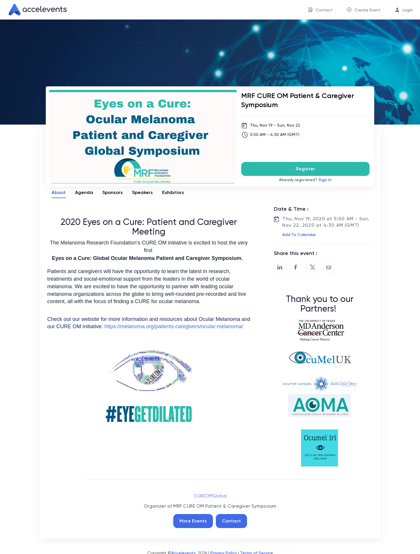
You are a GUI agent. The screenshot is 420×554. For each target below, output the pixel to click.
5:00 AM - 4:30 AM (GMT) (274, 134)
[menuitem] (320, 9)
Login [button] (407, 10)
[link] (35, 9)
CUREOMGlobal (210, 496)
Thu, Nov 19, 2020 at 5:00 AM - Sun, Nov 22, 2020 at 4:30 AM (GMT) (326, 222)
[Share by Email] (329, 267)
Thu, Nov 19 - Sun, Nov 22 (275, 125)
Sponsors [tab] (112, 192)
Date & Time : (291, 209)
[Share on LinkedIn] (280, 267)
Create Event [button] (367, 10)
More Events (193, 521)
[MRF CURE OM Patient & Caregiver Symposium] (305, 100)
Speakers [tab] (142, 192)
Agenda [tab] (84, 192)
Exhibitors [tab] (173, 192)
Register (305, 169)
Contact (231, 521)
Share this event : (295, 253)
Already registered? (305, 179)
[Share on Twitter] (312, 267)
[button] (298, 235)
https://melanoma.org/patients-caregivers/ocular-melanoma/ (173, 326)
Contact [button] (324, 10)
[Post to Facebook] (296, 267)
